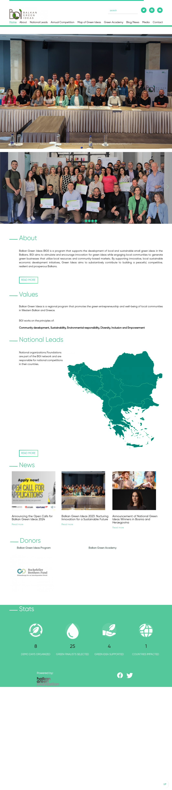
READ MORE (25, 280)
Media (146, 22)
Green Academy (113, 22)
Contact (158, 22)
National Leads (39, 22)
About (23, 22)
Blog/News (132, 22)
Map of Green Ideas (89, 22)
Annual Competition (62, 22)
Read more (14, 524)
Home (12, 22)
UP (164, 784)
